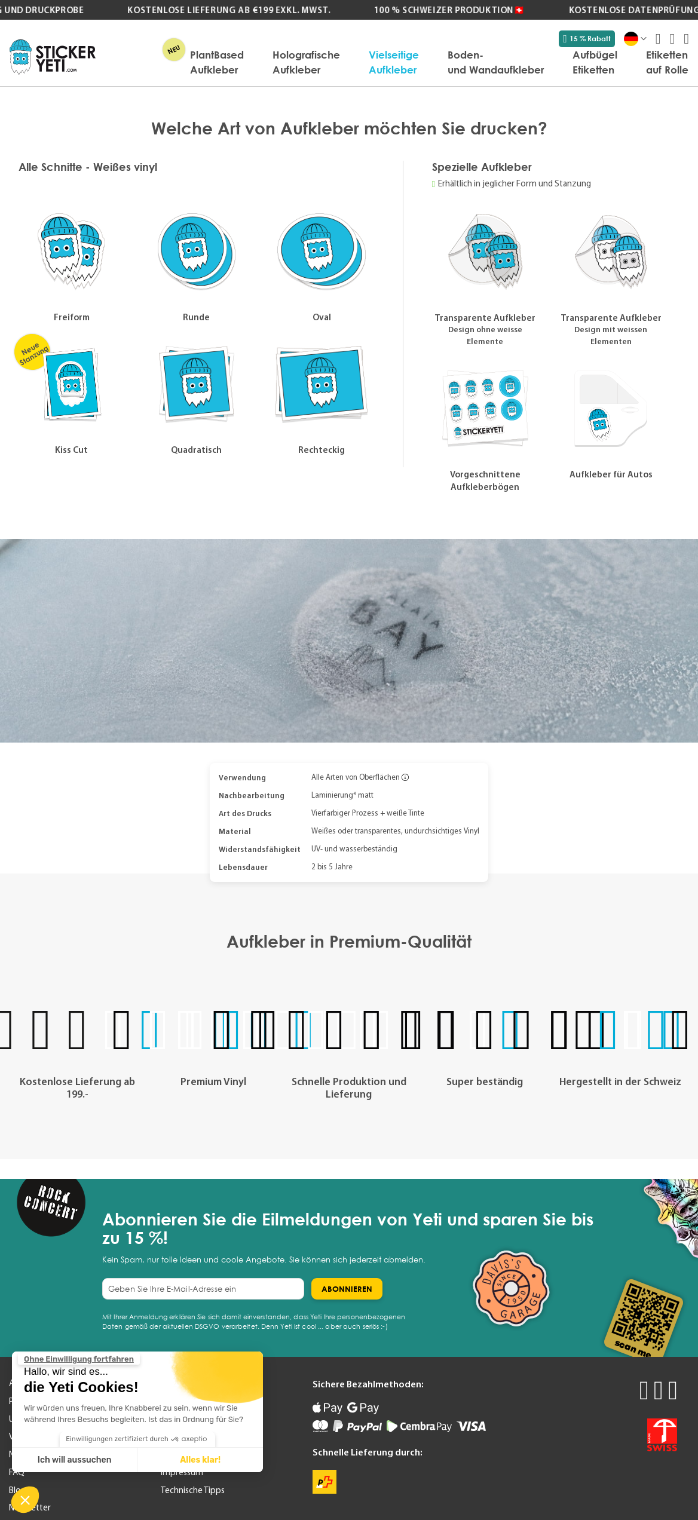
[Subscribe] (346, 1289)
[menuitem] (217, 62)
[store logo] (53, 57)
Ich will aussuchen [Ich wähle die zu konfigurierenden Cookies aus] (75, 1460)
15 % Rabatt (587, 38)
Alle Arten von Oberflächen (355, 777)
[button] (25, 1499)
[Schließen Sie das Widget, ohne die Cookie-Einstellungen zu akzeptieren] (79, 1359)
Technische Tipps (193, 1490)
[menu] (398, 62)
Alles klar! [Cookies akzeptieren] (200, 1460)
